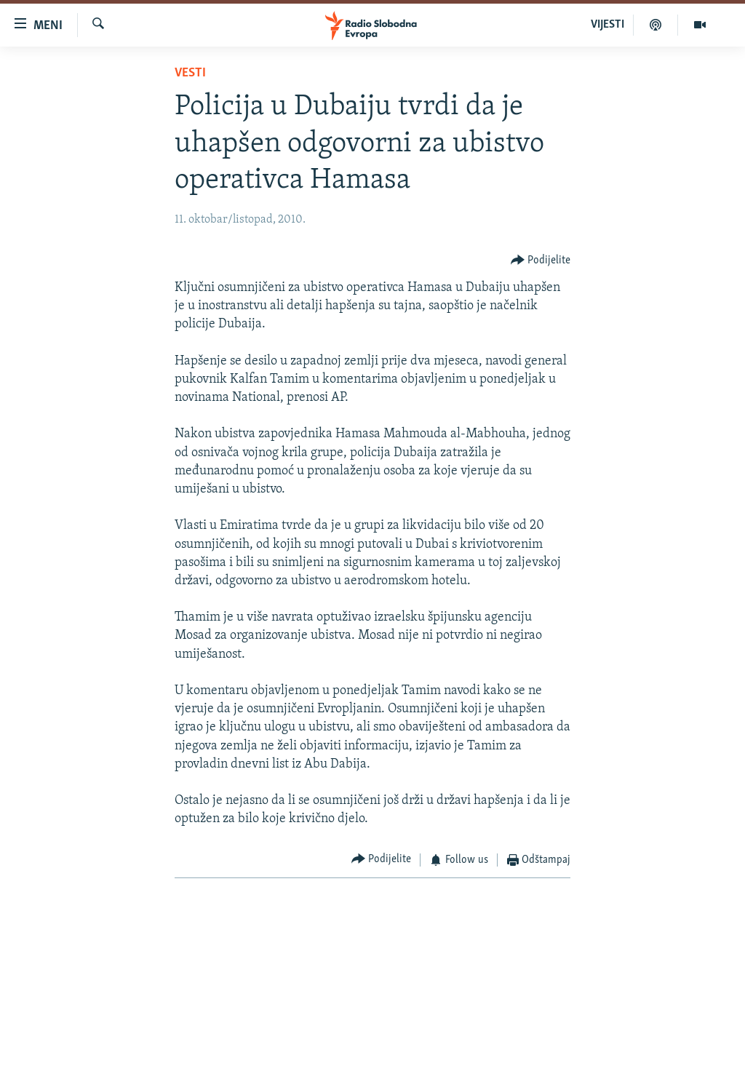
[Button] (541, 261)
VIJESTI (607, 25)
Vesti (190, 73)
